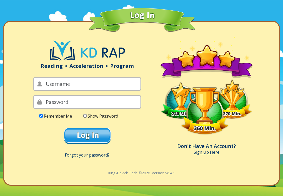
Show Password (103, 116)
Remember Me (58, 116)
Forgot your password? (87, 155)
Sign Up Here (206, 152)
